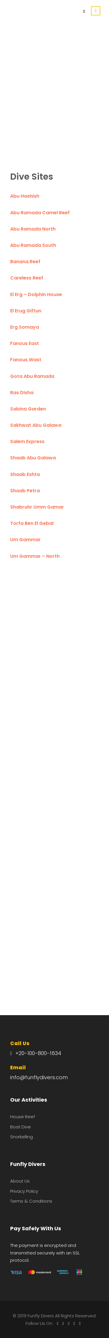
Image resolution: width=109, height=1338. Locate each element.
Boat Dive (20, 1127)
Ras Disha (21, 392)
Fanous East (24, 343)
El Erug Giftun (25, 310)
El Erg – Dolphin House (36, 294)
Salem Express (27, 441)
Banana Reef (25, 261)
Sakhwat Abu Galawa (35, 425)
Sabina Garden (28, 409)
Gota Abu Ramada (32, 376)
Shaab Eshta (25, 474)
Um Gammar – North (35, 556)
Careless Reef (26, 278)
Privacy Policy (24, 1191)
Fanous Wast (25, 359)
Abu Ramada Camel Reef (40, 212)
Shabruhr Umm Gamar (37, 507)
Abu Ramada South (33, 245)
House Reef (22, 1117)
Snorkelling (21, 1137)
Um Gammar (25, 539)
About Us (20, 1181)
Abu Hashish (24, 196)
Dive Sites (31, 177)
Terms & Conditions (31, 1201)
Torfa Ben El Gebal (31, 523)
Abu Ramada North (33, 229)
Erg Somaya (24, 327)
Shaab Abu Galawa (33, 457)
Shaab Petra (25, 490)
